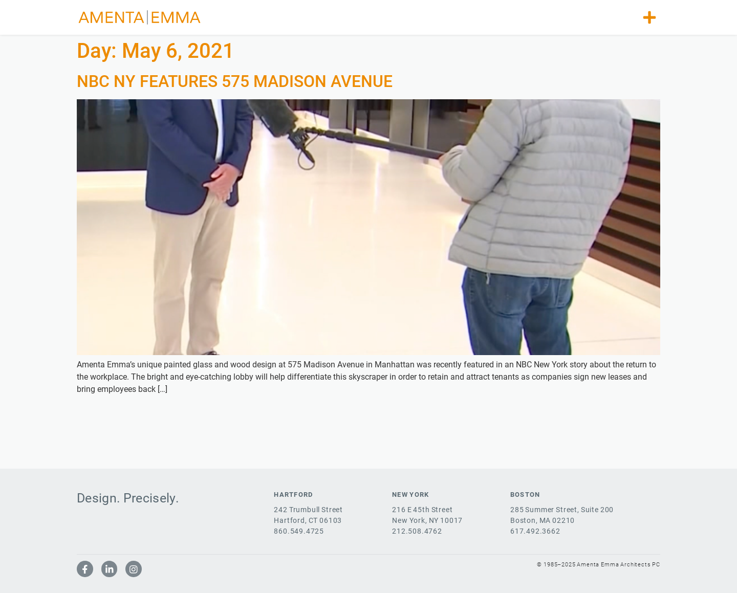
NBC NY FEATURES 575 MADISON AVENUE (235, 81)
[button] (649, 17)
